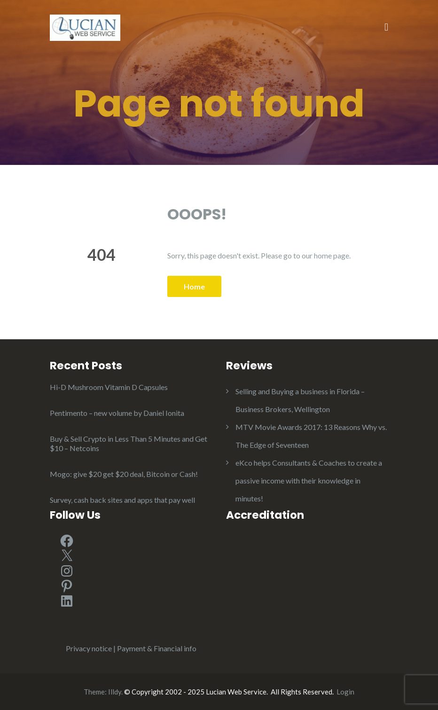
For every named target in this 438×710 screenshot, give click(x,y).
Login (345, 691)
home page (331, 255)
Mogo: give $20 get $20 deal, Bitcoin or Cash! (124, 473)
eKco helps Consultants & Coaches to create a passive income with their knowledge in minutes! (308, 480)
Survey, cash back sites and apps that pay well (122, 499)
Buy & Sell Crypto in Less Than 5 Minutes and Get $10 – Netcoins (128, 443)
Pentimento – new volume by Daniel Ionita (117, 412)
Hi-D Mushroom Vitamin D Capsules (109, 386)
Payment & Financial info (156, 648)
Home (194, 286)
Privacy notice (89, 648)
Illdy (114, 691)
